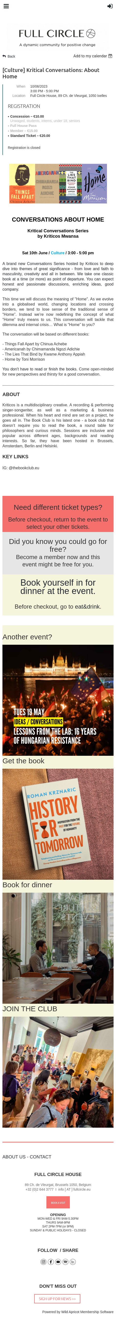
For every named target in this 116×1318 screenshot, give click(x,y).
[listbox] (93, 56)
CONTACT (41, 1156)
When (20, 86)
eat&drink (87, 606)
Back (11, 56)
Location (18, 96)
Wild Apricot (70, 1312)
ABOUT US (14, 1156)
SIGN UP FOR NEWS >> (57, 1298)
